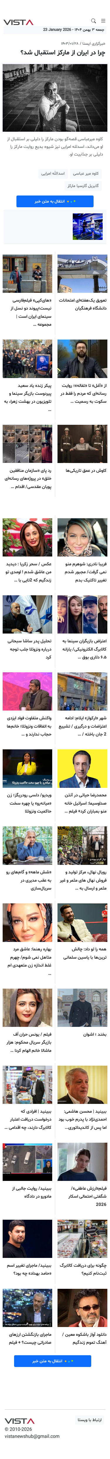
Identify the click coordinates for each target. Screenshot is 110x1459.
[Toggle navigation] (103, 21)
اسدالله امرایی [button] (53, 173)
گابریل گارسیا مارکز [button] (83, 186)
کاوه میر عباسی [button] (86, 173)
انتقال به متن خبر (55, 201)
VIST (18, 21)
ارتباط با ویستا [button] (89, 1420)
